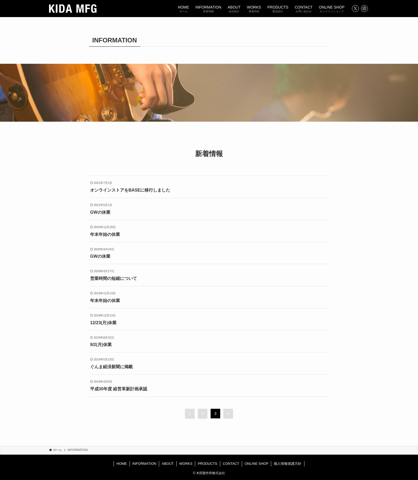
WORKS (185, 464)
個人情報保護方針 (288, 464)
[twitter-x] (355, 8)
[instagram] (364, 8)
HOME (121, 464)
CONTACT (231, 464)
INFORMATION (144, 464)
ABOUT (168, 464)
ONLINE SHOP (256, 464)
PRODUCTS (207, 464)
